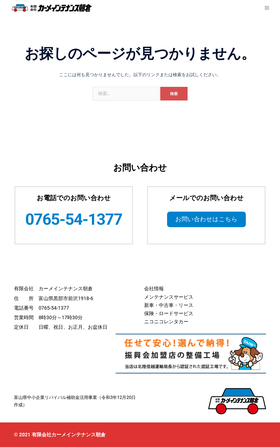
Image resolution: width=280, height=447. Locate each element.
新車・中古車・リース (168, 305)
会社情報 (154, 288)
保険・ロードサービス (168, 313)
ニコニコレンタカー (166, 321)
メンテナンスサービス (168, 297)
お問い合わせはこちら (206, 219)
